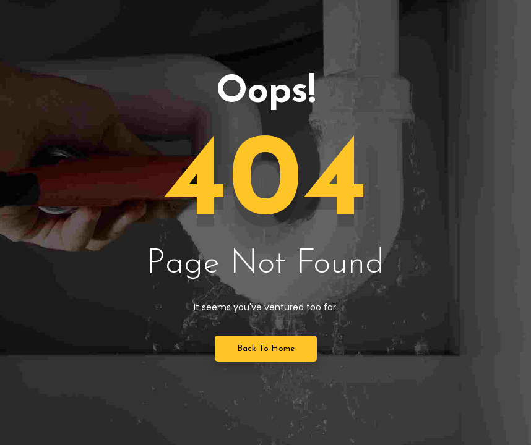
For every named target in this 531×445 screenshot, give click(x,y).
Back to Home (266, 349)
